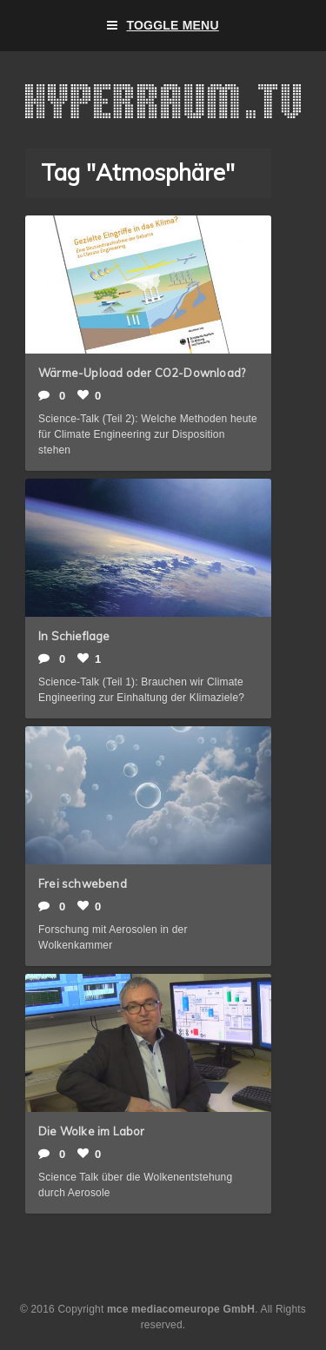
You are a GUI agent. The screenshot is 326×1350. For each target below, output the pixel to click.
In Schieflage (74, 636)
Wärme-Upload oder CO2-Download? (141, 373)
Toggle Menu (163, 26)
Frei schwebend (82, 883)
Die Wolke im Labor (91, 1131)
